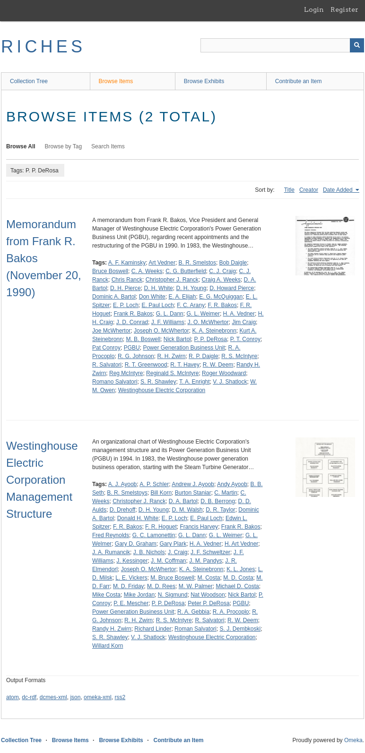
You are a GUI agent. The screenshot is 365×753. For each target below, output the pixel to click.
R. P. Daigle (203, 356)
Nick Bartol (177, 339)
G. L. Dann (169, 313)
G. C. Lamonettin (153, 535)
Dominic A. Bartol (114, 296)
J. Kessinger (132, 560)
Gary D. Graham (135, 543)
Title (289, 190)
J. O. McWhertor (207, 322)
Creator (308, 190)
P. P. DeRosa (210, 339)
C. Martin (225, 492)
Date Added (338, 190)
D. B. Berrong (217, 501)
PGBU (132, 347)
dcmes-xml (53, 697)
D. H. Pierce (125, 288)
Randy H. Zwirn (111, 628)
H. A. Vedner (239, 313)
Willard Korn (107, 645)
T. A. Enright (194, 381)
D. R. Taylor (220, 509)
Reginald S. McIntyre (172, 373)
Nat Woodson (208, 594)
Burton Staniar (193, 492)
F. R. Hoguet (161, 526)
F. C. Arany (191, 305)
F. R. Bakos (222, 305)
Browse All (20, 146)
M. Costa (209, 577)
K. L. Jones (240, 569)
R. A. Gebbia (193, 611)
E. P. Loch (126, 305)
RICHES (43, 46)
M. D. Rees (161, 586)
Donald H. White (137, 518)
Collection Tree (29, 81)
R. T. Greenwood (146, 364)
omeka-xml (98, 697)
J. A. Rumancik (111, 552)
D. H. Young (191, 288)
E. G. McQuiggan (221, 296)
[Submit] (357, 45)
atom (12, 697)
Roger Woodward (224, 373)
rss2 (119, 697)
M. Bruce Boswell (172, 577)
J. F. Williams (167, 322)
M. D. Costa (238, 577)
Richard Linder (152, 628)
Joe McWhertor (111, 330)
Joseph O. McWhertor (161, 330)
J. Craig (177, 552)
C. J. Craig (222, 271)
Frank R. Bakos (133, 313)
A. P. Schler (154, 484)
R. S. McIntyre (239, 356)
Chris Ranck (127, 279)
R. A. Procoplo (231, 611)
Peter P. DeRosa (209, 603)
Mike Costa (106, 594)
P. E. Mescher (130, 603)
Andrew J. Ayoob (193, 484)
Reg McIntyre (126, 373)
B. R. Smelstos (197, 262)
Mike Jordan (139, 594)
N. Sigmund (173, 594)
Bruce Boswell (110, 271)
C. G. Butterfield (185, 271)
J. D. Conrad (132, 322)
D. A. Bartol (183, 501)
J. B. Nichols (149, 552)
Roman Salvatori (195, 628)
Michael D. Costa (237, 586)
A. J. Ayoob (122, 484)
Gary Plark (173, 543)
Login (314, 9)
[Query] (282, 45)
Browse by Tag (63, 146)
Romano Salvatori (114, 381)
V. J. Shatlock (230, 381)
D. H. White (158, 288)
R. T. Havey (185, 364)
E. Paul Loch (158, 305)
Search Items (108, 146)
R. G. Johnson (136, 356)
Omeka (353, 740)
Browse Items (116, 81)
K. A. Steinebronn (214, 330)
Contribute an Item (298, 81)
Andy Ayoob (232, 484)
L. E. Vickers (131, 577)
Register (344, 9)
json (75, 697)
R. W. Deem (218, 364)
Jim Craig (244, 322)
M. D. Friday (128, 586)
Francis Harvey (199, 526)
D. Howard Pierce (231, 288)
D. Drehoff (122, 509)
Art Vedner (161, 262)
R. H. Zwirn (171, 356)
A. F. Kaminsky (127, 262)
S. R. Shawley (158, 381)
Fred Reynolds (110, 535)
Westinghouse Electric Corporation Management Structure (42, 479)
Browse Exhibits (204, 81)
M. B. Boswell (143, 339)
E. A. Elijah (182, 296)
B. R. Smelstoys (127, 492)
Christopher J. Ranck (172, 279)
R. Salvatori (107, 364)
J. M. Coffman (168, 560)
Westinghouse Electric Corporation (162, 390)
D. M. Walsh (187, 509)
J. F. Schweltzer (210, 552)
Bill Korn (161, 492)
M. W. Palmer (196, 586)
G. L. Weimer (202, 313)
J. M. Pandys (205, 560)
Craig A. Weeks (220, 279)
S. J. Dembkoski (240, 628)
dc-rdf (29, 697)
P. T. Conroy (245, 339)
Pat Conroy (106, 347)
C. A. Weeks (147, 271)
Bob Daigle (233, 262)
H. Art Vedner (241, 543)
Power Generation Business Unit (184, 347)
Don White (152, 296)
